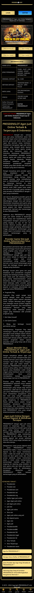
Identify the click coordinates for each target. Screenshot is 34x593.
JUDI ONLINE (11, 114)
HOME (3, 591)
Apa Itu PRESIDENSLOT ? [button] (11, 551)
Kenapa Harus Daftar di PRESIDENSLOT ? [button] (16, 557)
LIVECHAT (30, 590)
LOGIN (10, 591)
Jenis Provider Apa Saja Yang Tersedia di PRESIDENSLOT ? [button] (16, 564)
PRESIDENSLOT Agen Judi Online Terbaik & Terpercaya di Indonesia (17, 19)
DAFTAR (17, 591)
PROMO (24, 591)
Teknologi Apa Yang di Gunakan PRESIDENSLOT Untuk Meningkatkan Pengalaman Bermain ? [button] (15, 573)
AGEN (5, 114)
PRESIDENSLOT (23, 65)
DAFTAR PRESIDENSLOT (23, 105)
